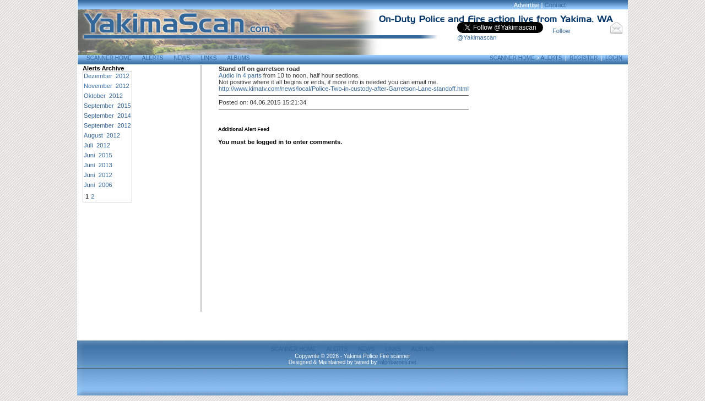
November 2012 (106, 86)
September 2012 (107, 125)
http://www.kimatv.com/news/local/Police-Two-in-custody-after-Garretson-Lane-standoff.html (344, 88)
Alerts (153, 58)
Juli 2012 (97, 145)
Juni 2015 (98, 155)
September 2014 (107, 115)
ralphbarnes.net (397, 362)
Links (208, 58)
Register (584, 58)
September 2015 (107, 105)
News (181, 58)
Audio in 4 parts (240, 75)
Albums (238, 58)
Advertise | (529, 5)
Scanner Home (109, 58)
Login (613, 58)
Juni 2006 (98, 185)
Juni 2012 (98, 175)
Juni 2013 (98, 165)
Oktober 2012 (103, 95)
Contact (555, 5)
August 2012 (102, 135)
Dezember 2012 (106, 76)
